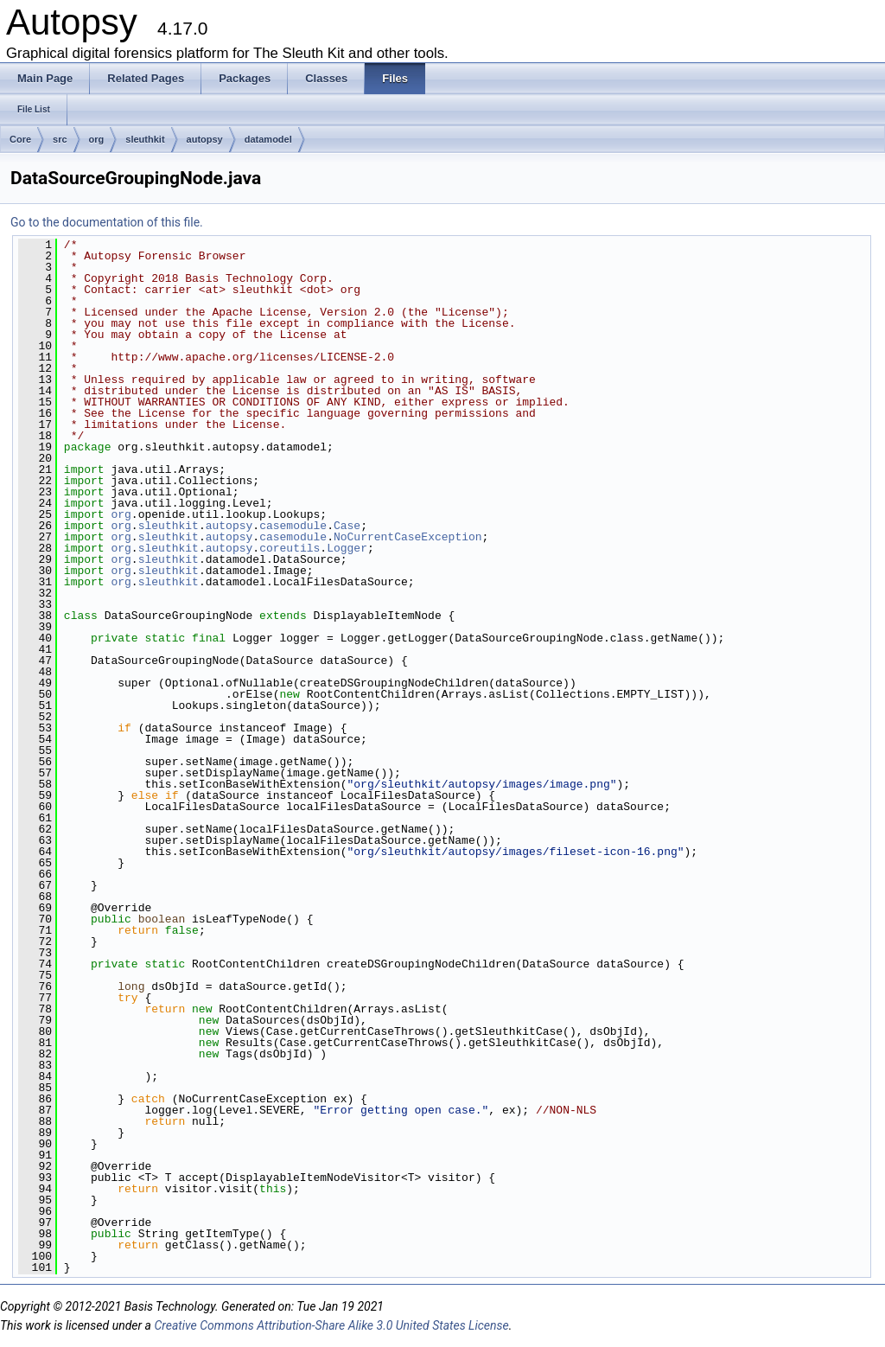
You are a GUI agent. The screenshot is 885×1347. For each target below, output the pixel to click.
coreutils (289, 548)
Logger (347, 548)
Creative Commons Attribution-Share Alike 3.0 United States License (331, 1325)
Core (20, 139)
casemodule (293, 525)
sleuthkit (144, 139)
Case (347, 525)
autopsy (205, 139)
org (97, 139)
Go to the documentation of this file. (106, 222)
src (60, 139)
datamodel (268, 139)
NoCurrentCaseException (408, 537)
